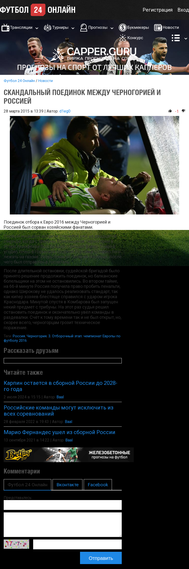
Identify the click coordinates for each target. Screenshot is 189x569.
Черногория (37, 336)
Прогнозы (98, 27)
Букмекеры (138, 27)
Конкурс (135, 37)
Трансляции (21, 27)
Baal (60, 397)
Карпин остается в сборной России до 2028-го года (60, 386)
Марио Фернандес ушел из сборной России (59, 432)
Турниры (60, 27)
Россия (19, 336)
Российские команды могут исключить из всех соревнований (58, 411)
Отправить (101, 558)
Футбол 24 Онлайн (19, 81)
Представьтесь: (18, 497)
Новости (171, 27)
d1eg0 (64, 111)
